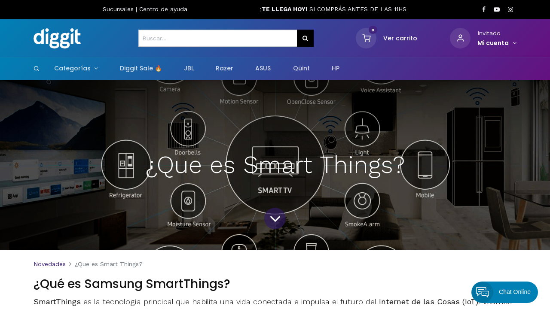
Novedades (50, 264)
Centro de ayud (161, 9)
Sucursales (119, 9)
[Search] (37, 68)
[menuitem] (141, 69)
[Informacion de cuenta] (496, 43)
